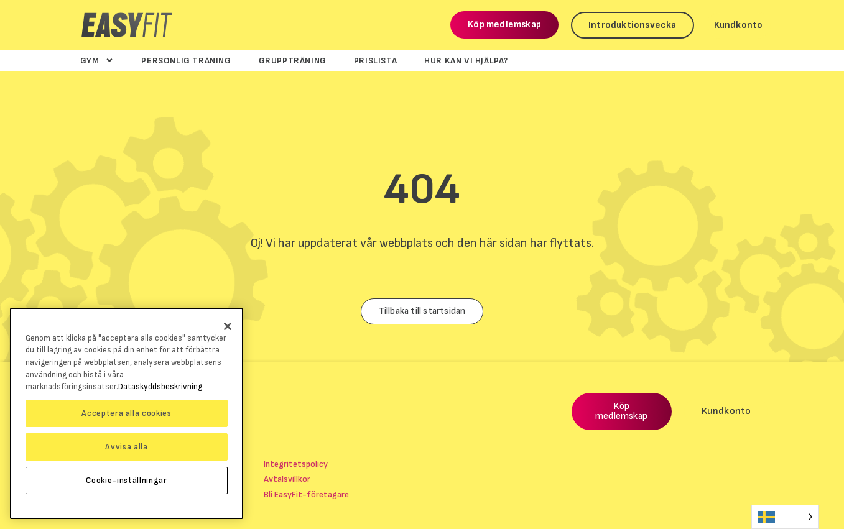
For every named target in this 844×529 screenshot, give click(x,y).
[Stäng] (227, 326)
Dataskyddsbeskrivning (160, 387)
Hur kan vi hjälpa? (466, 60)
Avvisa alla (126, 447)
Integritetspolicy (296, 464)
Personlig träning (186, 60)
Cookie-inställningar (126, 480)
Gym (97, 60)
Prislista (375, 60)
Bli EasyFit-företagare (306, 494)
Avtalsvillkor (287, 479)
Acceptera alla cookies (126, 413)
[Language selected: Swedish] (785, 517)
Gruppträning (293, 60)
